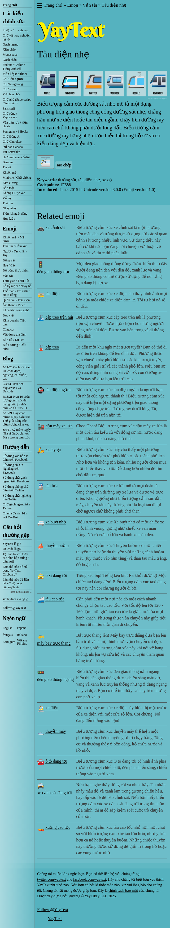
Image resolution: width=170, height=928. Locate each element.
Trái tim (8, 203)
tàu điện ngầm (57, 389)
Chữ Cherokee (12, 141)
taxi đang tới (56, 575)
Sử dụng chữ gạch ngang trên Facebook (16, 479)
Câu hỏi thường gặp (16, 531)
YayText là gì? (12, 544)
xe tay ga (53, 449)
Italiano (22, 635)
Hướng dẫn (16, 447)
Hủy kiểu (9, 218)
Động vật (9, 260)
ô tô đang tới (56, 761)
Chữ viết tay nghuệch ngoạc (17, 37)
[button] (39, 6)
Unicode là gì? (12, 549)
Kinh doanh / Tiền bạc (14, 322)
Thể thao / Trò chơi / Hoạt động (16, 293)
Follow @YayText (14, 608)
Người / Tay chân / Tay (15, 253)
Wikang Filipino (22, 642)
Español (22, 628)
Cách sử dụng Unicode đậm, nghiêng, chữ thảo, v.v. (17, 373)
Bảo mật (8, 188)
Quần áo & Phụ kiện (16, 300)
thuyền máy (55, 731)
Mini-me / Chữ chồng (17, 177)
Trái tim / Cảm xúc (15, 246)
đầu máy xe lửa (58, 426)
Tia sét (7, 167)
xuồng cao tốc (57, 827)
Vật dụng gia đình (14, 334)
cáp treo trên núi (59, 317)
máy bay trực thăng (54, 643)
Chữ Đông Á (11, 136)
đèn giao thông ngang (55, 679)
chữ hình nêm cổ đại (16, 157)
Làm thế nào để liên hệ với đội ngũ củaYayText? (16, 583)
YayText (55, 918)
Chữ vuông (10, 89)
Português (9, 642)
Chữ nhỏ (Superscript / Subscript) (17, 101)
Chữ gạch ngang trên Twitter (16, 506)
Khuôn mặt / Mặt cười (14, 239)
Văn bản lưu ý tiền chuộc (15, 124)
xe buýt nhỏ (55, 522)
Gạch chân (10, 60)
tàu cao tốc (54, 599)
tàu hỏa (51, 485)
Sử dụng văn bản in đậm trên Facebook (15, 457)
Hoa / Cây (9, 265)
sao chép (63, 165)
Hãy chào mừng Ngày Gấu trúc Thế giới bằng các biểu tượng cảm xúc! (16, 418)
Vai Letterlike (11, 152)
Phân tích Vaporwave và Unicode (13, 387)
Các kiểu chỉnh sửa (14, 17)
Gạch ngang (10, 44)
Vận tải (8, 276)
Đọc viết (8, 315)
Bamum (8, 162)
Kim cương (10, 183)
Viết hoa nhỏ (11, 94)
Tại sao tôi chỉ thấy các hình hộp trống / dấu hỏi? (16, 558)
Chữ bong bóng (13, 84)
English (7, 628)
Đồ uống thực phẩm (16, 270)
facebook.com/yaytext (89, 879)
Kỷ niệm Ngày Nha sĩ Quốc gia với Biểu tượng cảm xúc (17, 433)
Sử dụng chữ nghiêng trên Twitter (17, 497)
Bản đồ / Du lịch (13, 340)
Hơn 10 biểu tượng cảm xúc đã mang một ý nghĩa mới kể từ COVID (16, 402)
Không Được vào (14, 193)
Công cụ (8, 329)
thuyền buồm (57, 545)
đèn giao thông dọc (53, 271)
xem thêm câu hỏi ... (21, 591)
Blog (8, 358)
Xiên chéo (9, 49)
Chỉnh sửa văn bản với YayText (15, 515)
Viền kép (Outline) (15, 74)
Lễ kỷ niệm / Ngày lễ (17, 286)
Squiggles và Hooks (15, 131)
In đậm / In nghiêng (15, 30)
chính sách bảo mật (123, 891)
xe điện (51, 707)
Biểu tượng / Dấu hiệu (14, 346)
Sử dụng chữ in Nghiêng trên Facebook (13, 468)
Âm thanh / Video (14, 305)
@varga (74, 896)
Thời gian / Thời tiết (16, 281)
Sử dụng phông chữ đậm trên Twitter (16, 488)
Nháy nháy (9, 208)
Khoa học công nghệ (16, 310)
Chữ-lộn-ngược (13, 79)
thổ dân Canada (13, 147)
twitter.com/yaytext (51, 879)
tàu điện (52, 293)
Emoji (9, 229)
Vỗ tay (7, 198)
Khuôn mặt (10, 172)
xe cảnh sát (55, 227)
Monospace (10, 54)
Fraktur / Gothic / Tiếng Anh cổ (14, 66)
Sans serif (9, 108)
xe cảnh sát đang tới (54, 792)
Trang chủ (10, 5)
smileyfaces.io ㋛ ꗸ (15, 599)
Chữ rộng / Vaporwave (10, 115)
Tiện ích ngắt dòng (15, 213)
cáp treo (52, 347)
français (8, 635)
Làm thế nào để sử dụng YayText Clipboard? (15, 570)
